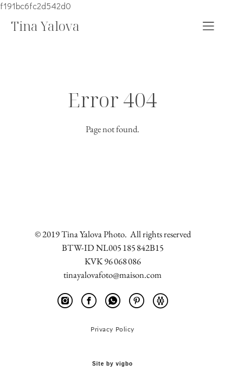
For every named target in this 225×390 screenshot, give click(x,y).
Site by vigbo (112, 364)
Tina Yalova (45, 26)
